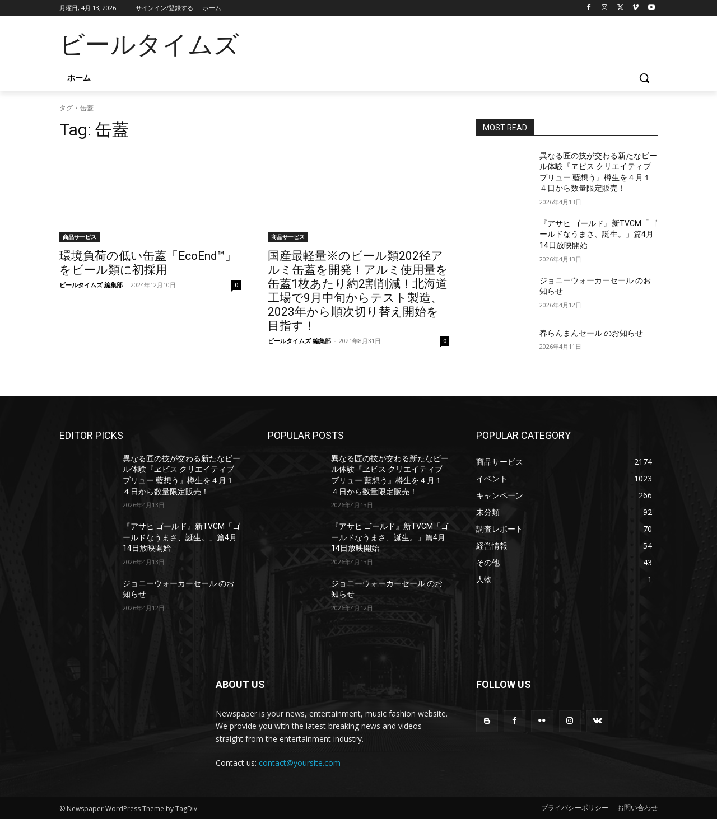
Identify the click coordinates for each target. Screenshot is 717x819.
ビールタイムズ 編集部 (91, 284)
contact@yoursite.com (300, 762)
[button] (644, 77)
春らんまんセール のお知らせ (591, 333)
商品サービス (79, 237)
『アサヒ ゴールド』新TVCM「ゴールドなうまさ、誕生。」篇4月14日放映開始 (598, 234)
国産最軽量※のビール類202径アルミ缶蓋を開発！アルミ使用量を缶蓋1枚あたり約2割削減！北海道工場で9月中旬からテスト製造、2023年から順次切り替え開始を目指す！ (358, 291)
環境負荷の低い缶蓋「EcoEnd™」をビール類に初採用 (147, 263)
